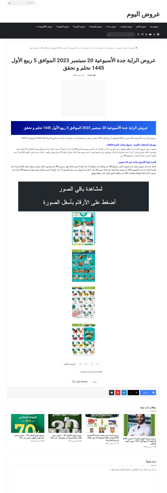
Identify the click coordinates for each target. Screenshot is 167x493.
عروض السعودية (122, 48)
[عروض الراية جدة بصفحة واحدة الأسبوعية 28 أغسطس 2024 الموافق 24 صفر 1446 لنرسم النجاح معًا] (102, 423)
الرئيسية (133, 48)
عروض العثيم (141, 26)
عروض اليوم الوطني (76, 54)
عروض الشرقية (96, 26)
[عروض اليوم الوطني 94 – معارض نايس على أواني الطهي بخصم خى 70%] (27, 423)
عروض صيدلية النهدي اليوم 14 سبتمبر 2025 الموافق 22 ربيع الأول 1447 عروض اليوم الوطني (139, 441)
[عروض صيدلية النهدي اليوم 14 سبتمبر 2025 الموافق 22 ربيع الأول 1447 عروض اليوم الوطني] (139, 425)
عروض (94, 173)
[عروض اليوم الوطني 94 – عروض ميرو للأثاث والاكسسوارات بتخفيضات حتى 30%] (65, 423)
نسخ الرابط (70, 372)
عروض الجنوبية (63, 26)
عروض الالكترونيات (45, 26)
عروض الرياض (126, 26)
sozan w (90, 75)
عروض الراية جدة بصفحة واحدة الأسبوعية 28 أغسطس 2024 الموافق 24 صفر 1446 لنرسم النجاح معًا (103, 437)
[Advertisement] (83, 97)
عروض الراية (109, 48)
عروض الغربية (79, 26)
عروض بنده (154, 26)
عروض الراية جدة (97, 48)
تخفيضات (69, 138)
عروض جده (111, 26)
